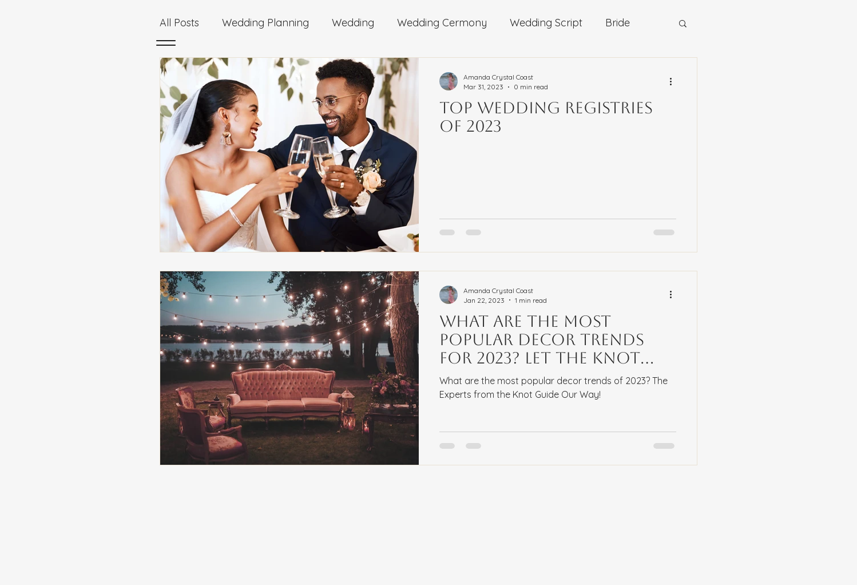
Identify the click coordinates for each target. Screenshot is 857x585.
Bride (617, 22)
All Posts (179, 22)
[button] (682, 24)
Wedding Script (546, 22)
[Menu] (165, 42)
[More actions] (674, 81)
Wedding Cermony (442, 22)
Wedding (353, 22)
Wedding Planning (265, 22)
